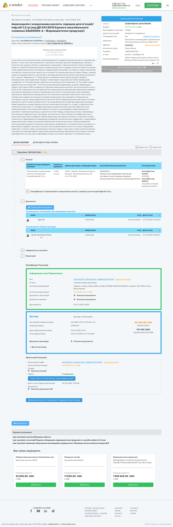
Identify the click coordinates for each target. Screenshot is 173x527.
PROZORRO (33, 5)
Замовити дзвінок (119, 8)
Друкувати (20, 423)
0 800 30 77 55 (118, 3)
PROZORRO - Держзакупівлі (94, 508)
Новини (117, 511)
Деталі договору (38, 347)
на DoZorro (61, 41)
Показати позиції (37, 371)
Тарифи (133, 513)
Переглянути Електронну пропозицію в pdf (51, 378)
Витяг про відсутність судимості (131, 67)
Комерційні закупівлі (74, 5)
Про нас (118, 516)
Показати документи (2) (40, 389)
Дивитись (36, 484)
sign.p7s (41, 220)
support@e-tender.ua (121, 5)
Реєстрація (153, 5)
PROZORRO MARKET (51, 5)
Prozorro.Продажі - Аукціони (96, 513)
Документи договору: (39, 341)
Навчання (118, 508)
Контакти (118, 513)
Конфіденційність (54, 524)
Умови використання (68, 524)
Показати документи (85, 295)
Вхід (138, 5)
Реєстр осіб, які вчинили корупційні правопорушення (132, 71)
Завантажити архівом (40, 207)
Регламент (134, 508)
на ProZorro (51, 41)
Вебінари (133, 511)
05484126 (129, 45)
